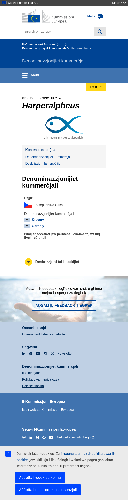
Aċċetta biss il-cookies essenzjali (48, 490)
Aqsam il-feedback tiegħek (64, 305)
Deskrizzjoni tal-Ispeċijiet (43, 163)
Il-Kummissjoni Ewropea (39, 44)
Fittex (100, 31)
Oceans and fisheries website (43, 334)
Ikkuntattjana (31, 373)
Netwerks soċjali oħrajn (74, 437)
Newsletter (65, 353)
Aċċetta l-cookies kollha (40, 477)
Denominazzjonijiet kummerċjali (44, 48)
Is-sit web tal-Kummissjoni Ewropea (48, 409)
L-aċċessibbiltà (33, 386)
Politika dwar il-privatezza (40, 379)
